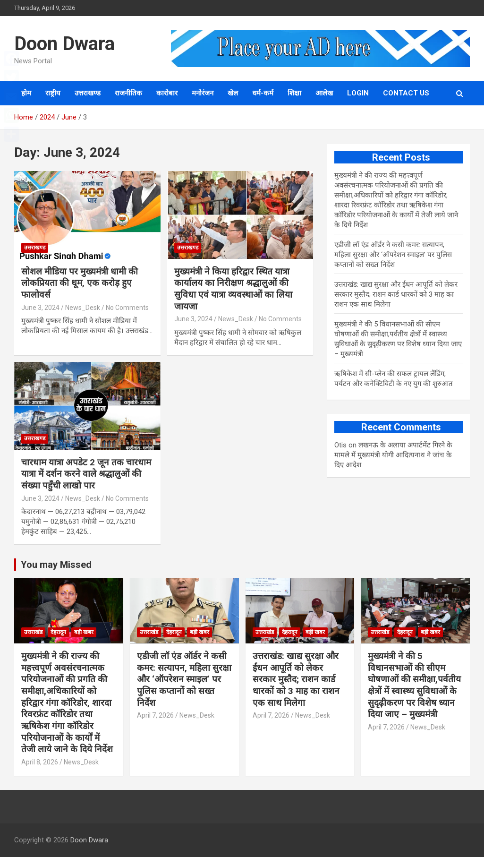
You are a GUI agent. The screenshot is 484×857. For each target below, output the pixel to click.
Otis (340, 445)
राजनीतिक (128, 93)
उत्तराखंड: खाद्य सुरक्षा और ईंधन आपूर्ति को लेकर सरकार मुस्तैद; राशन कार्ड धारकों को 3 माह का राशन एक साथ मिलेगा (396, 294)
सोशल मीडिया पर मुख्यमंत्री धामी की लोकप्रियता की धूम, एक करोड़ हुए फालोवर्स (79, 283)
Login (358, 93)
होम (26, 93)
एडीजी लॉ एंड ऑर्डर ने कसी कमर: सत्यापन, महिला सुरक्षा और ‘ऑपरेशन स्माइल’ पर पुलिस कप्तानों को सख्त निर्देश (393, 254)
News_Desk (82, 307)
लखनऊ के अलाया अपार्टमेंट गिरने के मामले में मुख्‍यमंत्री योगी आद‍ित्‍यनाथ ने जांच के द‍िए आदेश (393, 455)
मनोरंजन (202, 93)
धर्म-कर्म (262, 93)
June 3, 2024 (40, 307)
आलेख (324, 93)
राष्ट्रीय (52, 93)
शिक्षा (294, 93)
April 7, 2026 (155, 715)
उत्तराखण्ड (88, 93)
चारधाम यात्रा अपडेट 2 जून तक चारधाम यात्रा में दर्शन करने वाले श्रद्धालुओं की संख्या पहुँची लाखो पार (86, 474)
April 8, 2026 (39, 762)
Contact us (406, 93)
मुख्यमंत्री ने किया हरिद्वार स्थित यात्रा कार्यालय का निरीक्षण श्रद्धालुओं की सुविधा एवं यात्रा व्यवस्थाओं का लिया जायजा (233, 289)
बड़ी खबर (83, 632)
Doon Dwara (64, 44)
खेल (233, 93)
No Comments (127, 307)
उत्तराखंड (33, 632)
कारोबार (167, 93)
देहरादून (58, 632)
